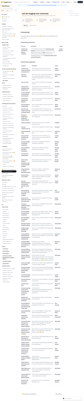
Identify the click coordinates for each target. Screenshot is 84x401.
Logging (4, 219)
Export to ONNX (6, 61)
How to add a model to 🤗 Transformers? (9, 153)
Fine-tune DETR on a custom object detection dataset (25, 376)
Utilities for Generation (8, 276)
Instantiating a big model (8, 134)
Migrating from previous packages (7, 176)
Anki (44, 52)
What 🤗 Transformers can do (9, 186)
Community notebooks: (74, 15)
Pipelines (5, 231)
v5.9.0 (50, 5)
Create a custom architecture (6, 48)
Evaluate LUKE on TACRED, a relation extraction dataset (25, 344)
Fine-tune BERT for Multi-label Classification (25, 149)
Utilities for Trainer (7, 274)
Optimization (6, 227)
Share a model (5, 39)
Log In (75, 2)
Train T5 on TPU (24, 82)
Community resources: (74, 13)
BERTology (4, 194)
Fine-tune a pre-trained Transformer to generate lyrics (25, 70)
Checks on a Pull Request (8, 166)
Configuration (6, 213)
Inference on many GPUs (8, 125)
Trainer (4, 237)
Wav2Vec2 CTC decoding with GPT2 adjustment (25, 299)
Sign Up (80, 2)
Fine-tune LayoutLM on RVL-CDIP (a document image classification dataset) (25, 291)
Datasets (41, 2)
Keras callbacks (6, 217)
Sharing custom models (8, 50)
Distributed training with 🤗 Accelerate (8, 36)
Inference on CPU (7, 121)
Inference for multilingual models (8, 75)
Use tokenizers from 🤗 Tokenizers (8, 72)
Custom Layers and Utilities (9, 268)
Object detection (6, 100)
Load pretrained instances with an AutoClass (8, 29)
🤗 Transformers (6, 17)
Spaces (48, 2)
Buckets (56, 2)
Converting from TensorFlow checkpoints (9, 59)
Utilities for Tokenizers (8, 272)
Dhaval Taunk (58, 204)
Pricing (67, 2)
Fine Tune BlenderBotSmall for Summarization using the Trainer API (25, 184)
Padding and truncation (7, 192)
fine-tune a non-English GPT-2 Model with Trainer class (26, 199)
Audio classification (7, 85)
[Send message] (81, 398)
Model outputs (6, 229)
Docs (63, 2)
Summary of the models (7, 188)
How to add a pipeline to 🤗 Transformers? (9, 161)
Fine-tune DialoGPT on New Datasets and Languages (25, 94)
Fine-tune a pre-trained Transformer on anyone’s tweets (25, 110)
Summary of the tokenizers (8, 190)
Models (34, 2)
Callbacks (5, 211)
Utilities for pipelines (7, 270)
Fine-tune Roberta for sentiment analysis (25, 219)
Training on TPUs (6, 116)
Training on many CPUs (8, 114)
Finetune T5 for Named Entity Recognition (24, 382)
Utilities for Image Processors (7, 279)
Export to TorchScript (7, 63)
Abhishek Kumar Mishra (57, 143)
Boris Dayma (58, 109)
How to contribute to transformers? (7, 149)
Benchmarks (5, 173)
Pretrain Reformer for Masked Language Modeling (25, 170)
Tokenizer (5, 235)
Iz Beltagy (57, 122)
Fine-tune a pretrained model (9, 34)
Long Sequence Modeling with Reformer (24, 100)
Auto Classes (5, 209)
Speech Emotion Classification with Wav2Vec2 (25, 364)
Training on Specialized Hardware (8, 118)
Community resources (7, 171)
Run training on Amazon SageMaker (8, 55)
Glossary (4, 184)
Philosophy (4, 182)
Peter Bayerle (58, 228)
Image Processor (6, 243)
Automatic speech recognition (7, 88)
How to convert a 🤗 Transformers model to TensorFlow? (8, 157)
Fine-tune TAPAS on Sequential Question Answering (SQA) (25, 251)
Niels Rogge (57, 249)
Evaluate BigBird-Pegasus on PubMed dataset (26, 358)
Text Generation (6, 223)
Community (70, 11)
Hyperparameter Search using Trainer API (8, 139)
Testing (4, 164)
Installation (4, 20)
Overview (5, 106)
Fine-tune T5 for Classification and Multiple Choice (25, 88)
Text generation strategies (9, 78)
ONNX (4, 225)
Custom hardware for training (7, 131)
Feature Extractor (7, 241)
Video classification (7, 98)
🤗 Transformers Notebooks (8, 169)
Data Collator (6, 215)
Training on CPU (6, 112)
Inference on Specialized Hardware (8, 128)
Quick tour (4, 18)
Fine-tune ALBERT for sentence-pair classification (25, 213)
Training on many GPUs (8, 110)
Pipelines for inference (7, 26)
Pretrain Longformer (26, 122)
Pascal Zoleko (58, 223)
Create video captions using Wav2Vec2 (24, 317)
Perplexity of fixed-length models (8, 197)
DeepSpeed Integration (8, 239)
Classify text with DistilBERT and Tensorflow (25, 229)
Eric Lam (57, 297)
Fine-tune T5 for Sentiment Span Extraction (24, 137)
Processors (5, 233)
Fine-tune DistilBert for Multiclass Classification (25, 143)
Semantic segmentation (8, 96)
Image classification (7, 94)
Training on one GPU (7, 108)
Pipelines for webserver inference (7, 200)
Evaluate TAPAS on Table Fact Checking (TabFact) (25, 257)
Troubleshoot (6, 65)
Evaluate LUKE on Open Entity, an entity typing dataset (26, 338)
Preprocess (4, 32)
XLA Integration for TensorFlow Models (7, 142)
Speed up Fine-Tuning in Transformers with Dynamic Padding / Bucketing (25, 163)
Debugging (5, 136)
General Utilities (6, 282)
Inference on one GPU (8, 123)
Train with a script (7, 52)
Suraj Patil (57, 82)
